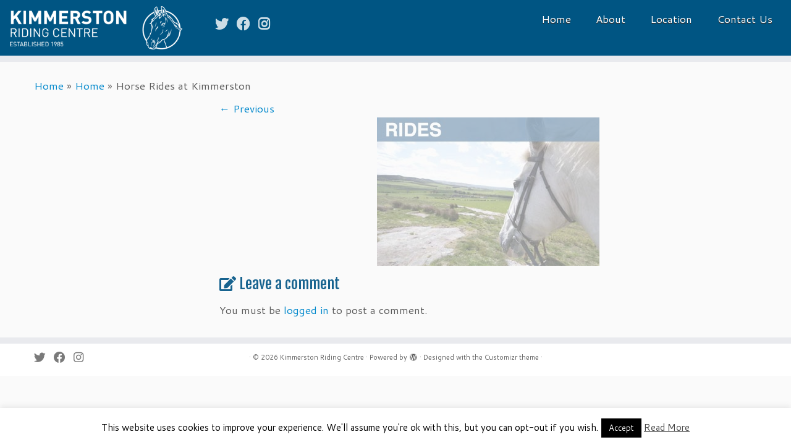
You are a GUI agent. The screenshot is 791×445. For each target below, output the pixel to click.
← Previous (246, 108)
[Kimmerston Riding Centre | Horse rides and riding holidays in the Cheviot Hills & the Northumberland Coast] (91, 27)
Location (671, 18)
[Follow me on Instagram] (268, 23)
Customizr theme (511, 357)
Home (556, 18)
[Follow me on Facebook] (247, 23)
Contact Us (744, 18)
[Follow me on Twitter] (226, 23)
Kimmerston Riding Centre (322, 357)
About (610, 18)
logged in (306, 309)
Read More (667, 427)
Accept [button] (621, 427)
